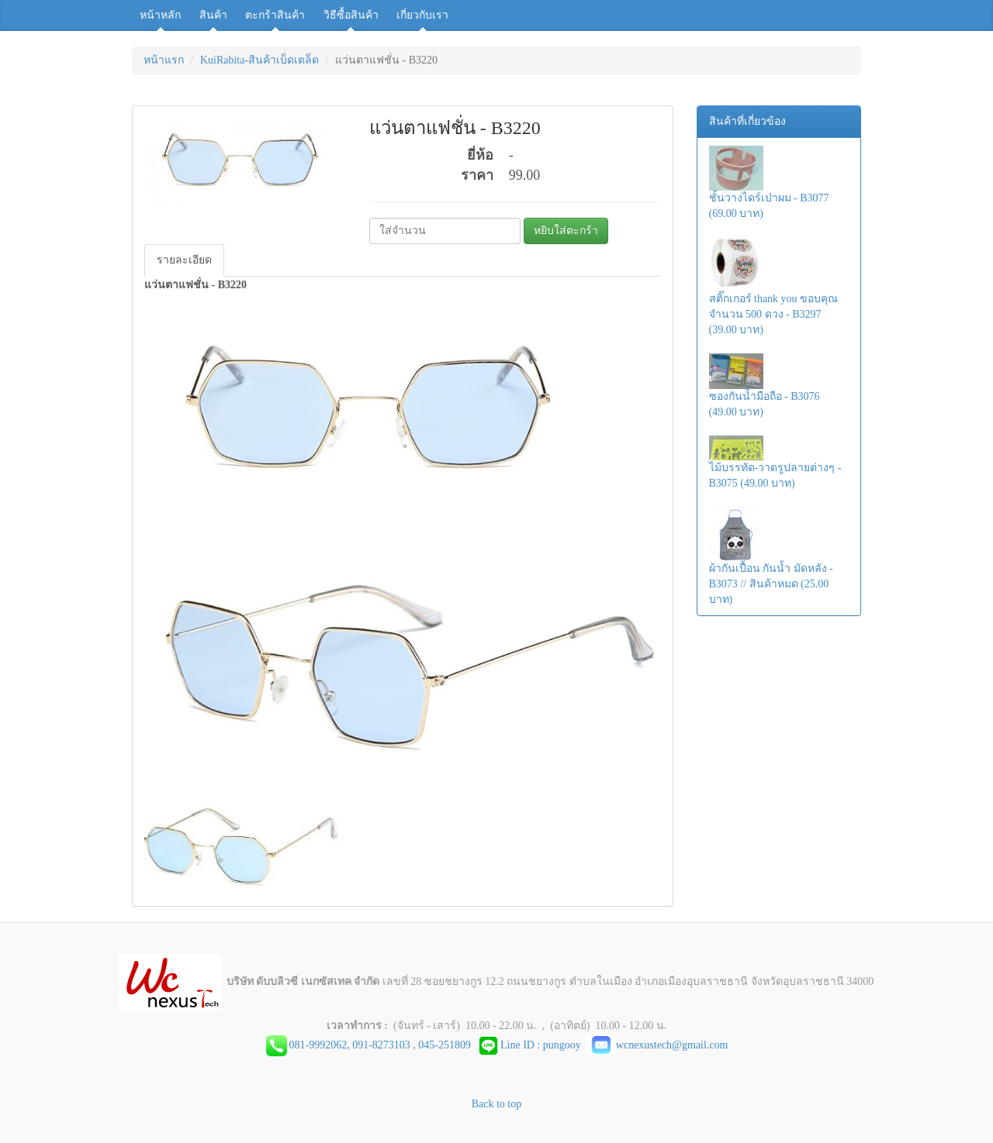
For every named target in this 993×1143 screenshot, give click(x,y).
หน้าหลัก (160, 15)
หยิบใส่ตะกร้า (566, 230)
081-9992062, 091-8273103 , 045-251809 (382, 1045)
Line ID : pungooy (531, 1045)
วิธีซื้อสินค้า (351, 15)
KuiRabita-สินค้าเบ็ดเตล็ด (259, 60)
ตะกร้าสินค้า (275, 15)
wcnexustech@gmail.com (657, 1045)
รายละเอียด (184, 260)
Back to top (497, 1104)
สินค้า (213, 15)
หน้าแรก (164, 60)
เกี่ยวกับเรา (422, 15)
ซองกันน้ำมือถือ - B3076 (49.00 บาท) (764, 385)
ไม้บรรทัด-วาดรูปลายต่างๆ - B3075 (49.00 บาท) (775, 462)
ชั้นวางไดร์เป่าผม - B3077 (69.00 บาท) (769, 182)
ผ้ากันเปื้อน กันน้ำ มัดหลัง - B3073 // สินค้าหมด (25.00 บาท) (771, 556)
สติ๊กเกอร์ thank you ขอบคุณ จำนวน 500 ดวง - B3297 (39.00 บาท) (774, 286)
